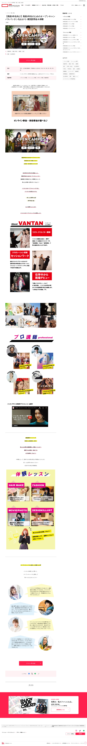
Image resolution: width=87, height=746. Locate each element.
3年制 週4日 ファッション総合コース (72, 35)
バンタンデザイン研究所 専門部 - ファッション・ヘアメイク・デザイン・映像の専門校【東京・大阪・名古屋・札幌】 (22, 726)
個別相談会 (65, 73)
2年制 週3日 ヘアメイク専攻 (72, 26)
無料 (74, 68)
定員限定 (78, 68)
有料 (70, 76)
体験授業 (76, 71)
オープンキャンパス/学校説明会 (69, 78)
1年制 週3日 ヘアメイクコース (72, 28)
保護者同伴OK (72, 73)
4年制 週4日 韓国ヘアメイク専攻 (72, 19)
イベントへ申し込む (33, 60)
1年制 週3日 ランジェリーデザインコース (72, 52)
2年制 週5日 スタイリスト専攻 (72, 37)
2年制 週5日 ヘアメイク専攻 (72, 23)
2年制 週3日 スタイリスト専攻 (72, 45)
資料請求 (82, 733)
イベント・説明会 (71, 733)
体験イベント (75, 76)
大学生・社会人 (70, 66)
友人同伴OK (76, 66)
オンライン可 (70, 71)
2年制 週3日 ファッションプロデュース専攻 (72, 42)
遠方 (64, 66)
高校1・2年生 (71, 63)
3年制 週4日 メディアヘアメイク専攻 (72, 21)
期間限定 (65, 71)
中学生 (64, 68)
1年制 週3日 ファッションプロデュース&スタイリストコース (72, 49)
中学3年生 (69, 68)
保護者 (77, 63)
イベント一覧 (47, 726)
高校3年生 (65, 63)
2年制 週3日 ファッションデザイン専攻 (72, 39)
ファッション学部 (74, 61)
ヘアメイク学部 (66, 61)
